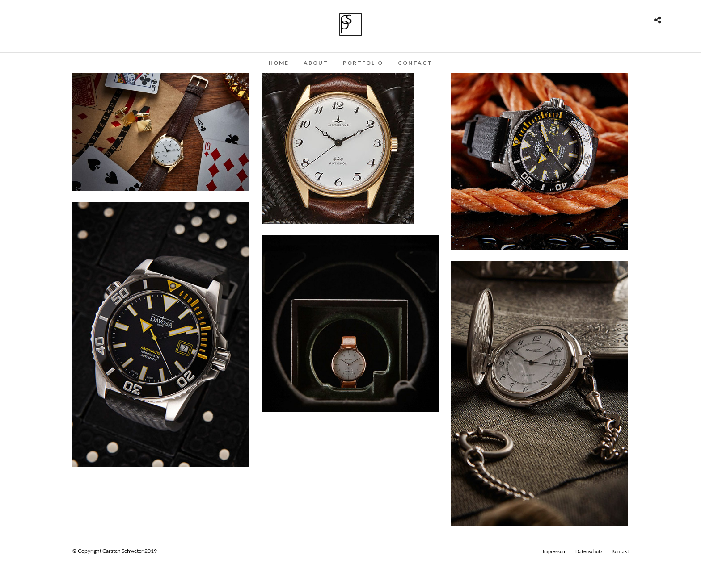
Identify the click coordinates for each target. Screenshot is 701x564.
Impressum (554, 551)
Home (279, 62)
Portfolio (363, 62)
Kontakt (620, 551)
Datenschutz (589, 551)
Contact (415, 62)
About (316, 62)
